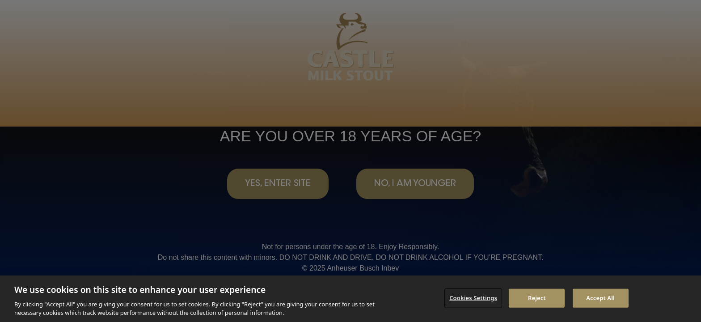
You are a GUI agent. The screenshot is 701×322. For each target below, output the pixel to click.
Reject (537, 298)
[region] (350, 298)
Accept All (600, 298)
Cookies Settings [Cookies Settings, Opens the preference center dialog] (473, 298)
